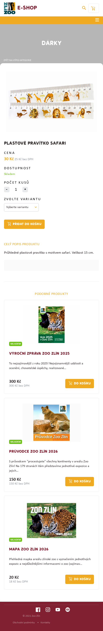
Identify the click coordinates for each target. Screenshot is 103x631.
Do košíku (82, 383)
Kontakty (45, 622)
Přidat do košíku (27, 224)
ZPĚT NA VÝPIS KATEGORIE (16, 60)
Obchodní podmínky (24, 622)
